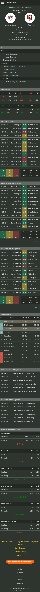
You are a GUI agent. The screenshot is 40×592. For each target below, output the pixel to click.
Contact (20, 583)
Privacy (20, 573)
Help (20, 569)
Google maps (14, 75)
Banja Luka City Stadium (18, 66)
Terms (20, 576)
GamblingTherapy (20, 551)
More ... (37, 241)
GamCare (20, 555)
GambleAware (20, 548)
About (20, 580)
